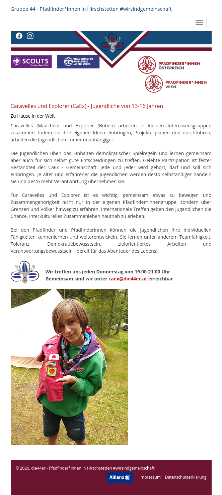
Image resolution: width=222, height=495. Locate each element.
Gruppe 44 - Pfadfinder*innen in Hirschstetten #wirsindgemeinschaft (91, 8)
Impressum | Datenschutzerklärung (173, 477)
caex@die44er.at (127, 278)
